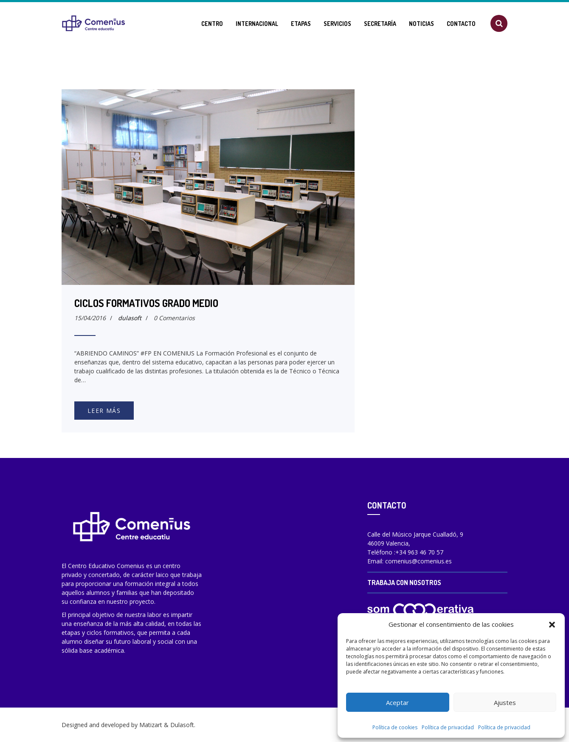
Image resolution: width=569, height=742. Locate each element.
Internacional (257, 23)
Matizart (150, 725)
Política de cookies (394, 727)
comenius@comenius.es (418, 561)
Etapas (301, 23)
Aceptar (397, 702)
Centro (212, 23)
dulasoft (129, 318)
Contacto (461, 23)
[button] (552, 624)
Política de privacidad (448, 727)
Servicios (337, 23)
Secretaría (380, 23)
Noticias (421, 23)
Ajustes (505, 702)
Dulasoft (182, 725)
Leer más (104, 411)
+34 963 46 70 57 (419, 552)
